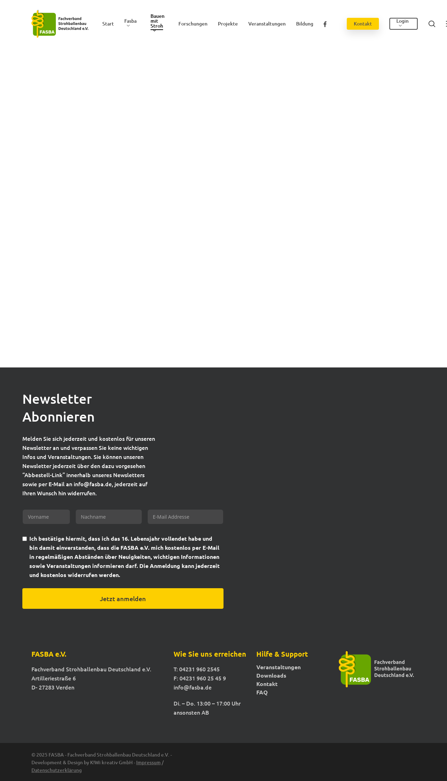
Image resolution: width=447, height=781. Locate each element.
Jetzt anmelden (123, 598)
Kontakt (267, 684)
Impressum (148, 762)
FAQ (262, 692)
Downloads (271, 675)
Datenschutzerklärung (56, 770)
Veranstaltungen (278, 667)
